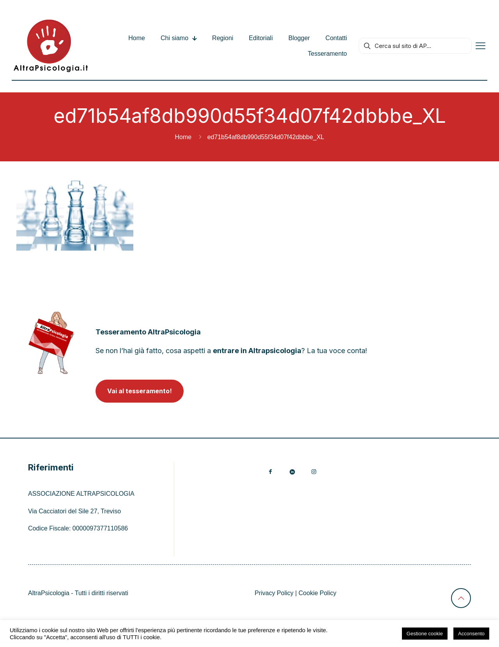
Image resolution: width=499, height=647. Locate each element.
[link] (51, 343)
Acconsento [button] (471, 633)
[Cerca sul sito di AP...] (415, 46)
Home (183, 137)
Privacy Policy (274, 593)
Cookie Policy (317, 593)
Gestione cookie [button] (425, 633)
